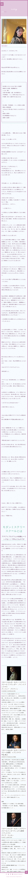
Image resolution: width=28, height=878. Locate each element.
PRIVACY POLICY (18, 874)
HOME (3, 11)
